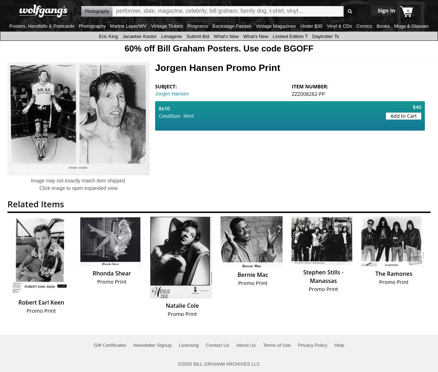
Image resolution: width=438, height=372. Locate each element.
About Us (246, 345)
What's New (226, 36)
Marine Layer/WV (128, 26)
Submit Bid (197, 36)
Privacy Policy (312, 345)
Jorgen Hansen (172, 94)
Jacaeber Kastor (139, 36)
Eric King (108, 36)
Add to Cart (403, 116)
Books (383, 26)
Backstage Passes (231, 26)
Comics (364, 26)
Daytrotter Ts (325, 36)
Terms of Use (277, 345)
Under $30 (311, 26)
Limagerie (171, 36)
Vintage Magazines (276, 26)
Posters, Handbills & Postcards (42, 26)
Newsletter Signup (152, 345)
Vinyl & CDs (339, 26)
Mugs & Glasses (411, 26)
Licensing (189, 345)
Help (339, 345)
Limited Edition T (290, 36)
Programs (197, 26)
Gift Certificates (110, 345)
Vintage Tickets (167, 26)
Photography (92, 26)
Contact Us (217, 345)
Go (350, 11)
